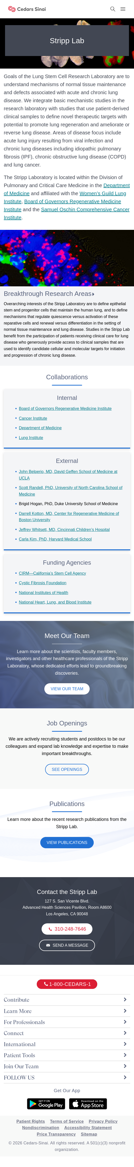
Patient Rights (30, 1121)
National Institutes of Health (43, 593)
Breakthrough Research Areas (47, 293)
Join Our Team (66, 1066)
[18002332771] (67, 984)
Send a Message (70, 945)
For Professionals (66, 1022)
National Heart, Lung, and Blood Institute (55, 602)
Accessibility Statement (88, 1128)
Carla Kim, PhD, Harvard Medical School (55, 539)
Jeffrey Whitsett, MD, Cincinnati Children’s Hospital (64, 529)
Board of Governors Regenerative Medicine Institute (65, 408)
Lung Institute (31, 438)
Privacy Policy (103, 1121)
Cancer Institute (33, 418)
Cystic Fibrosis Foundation (42, 583)
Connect (66, 1033)
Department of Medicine (40, 428)
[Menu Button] (123, 9)
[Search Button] (113, 9)
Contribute (66, 1000)
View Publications (67, 842)
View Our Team (67, 689)
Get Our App (67, 1090)
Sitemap (89, 1134)
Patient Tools (66, 1055)
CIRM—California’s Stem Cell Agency (52, 573)
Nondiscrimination (40, 1128)
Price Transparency (56, 1134)
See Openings (67, 769)
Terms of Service (67, 1121)
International (66, 1044)
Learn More (66, 1011)
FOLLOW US (66, 1078)
